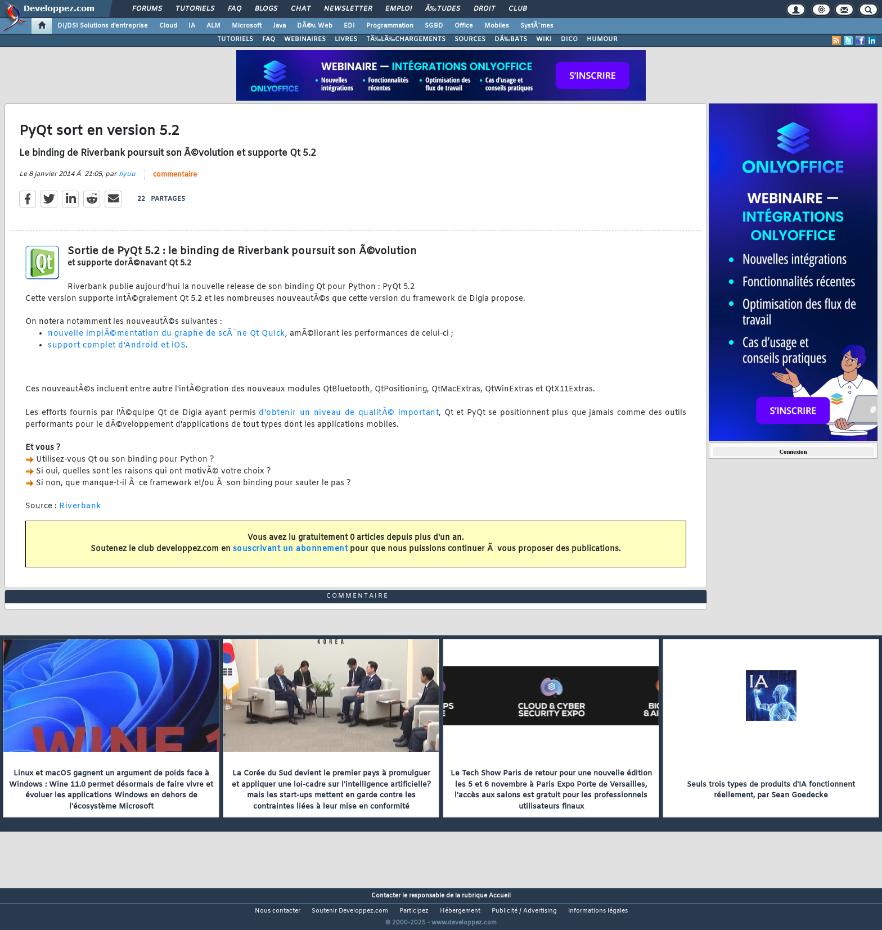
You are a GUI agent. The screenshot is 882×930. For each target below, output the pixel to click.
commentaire (175, 181)
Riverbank (80, 513)
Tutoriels (194, 8)
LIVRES (346, 39)
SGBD (434, 26)
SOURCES (469, 39)
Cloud (168, 26)
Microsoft (247, 26)
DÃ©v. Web (314, 26)
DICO (569, 39)
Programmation (389, 26)
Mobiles (496, 26)
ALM (213, 26)
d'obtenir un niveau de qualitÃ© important (349, 419)
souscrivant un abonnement (290, 556)
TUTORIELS (235, 39)
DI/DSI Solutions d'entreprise (102, 26)
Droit (484, 8)
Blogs (266, 8)
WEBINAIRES (305, 39)
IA (191, 26)
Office (463, 26)
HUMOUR (602, 39)
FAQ (234, 8)
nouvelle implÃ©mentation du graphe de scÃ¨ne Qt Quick (166, 341)
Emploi (398, 8)
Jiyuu (127, 181)
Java (279, 26)
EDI (349, 26)
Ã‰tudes (442, 8)
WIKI (544, 39)
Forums (147, 8)
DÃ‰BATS (510, 39)
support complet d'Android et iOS (117, 352)
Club (517, 8)
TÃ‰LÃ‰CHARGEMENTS (406, 39)
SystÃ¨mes (537, 26)
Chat (301, 8)
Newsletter (348, 8)
